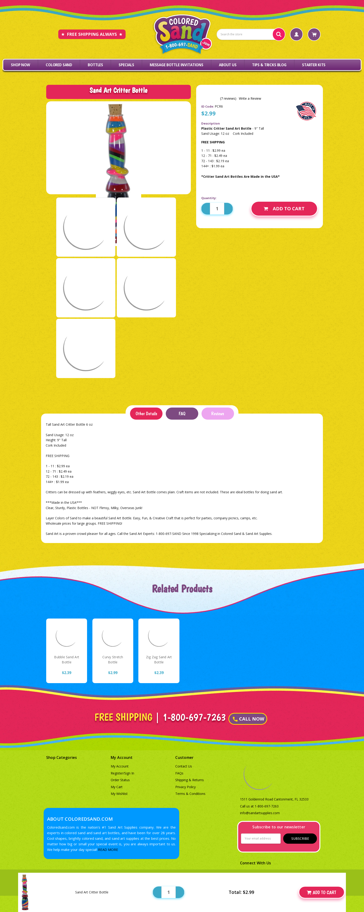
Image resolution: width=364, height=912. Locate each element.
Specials (126, 65)
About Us (228, 65)
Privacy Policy (185, 787)
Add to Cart (284, 208)
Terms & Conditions (190, 793)
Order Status (120, 780)
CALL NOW (248, 719)
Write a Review (250, 98)
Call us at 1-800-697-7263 (259, 806)
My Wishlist (119, 793)
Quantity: (209, 198)
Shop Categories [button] (61, 757)
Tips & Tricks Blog (269, 65)
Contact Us (183, 766)
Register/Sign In (122, 773)
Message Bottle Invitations (176, 65)
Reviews (217, 413)
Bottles (95, 65)
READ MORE (108, 849)
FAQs (179, 773)
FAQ (182, 413)
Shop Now (20, 65)
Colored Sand (59, 65)
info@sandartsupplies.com (260, 813)
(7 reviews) (228, 98)
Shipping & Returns (189, 780)
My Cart (117, 787)
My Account (120, 766)
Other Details (146, 413)
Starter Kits (313, 65)
